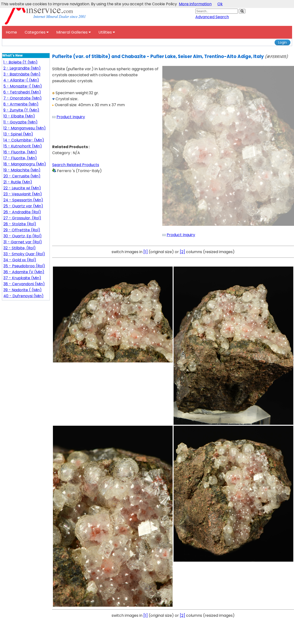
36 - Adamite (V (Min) (23, 272)
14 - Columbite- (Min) (23, 140)
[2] (182, 252)
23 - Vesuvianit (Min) (22, 194)
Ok (220, 4)
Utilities (106, 32)
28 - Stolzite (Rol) (19, 224)
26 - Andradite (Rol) (22, 212)
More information (195, 4)
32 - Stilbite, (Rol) (19, 248)
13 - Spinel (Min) (18, 134)
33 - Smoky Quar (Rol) (24, 254)
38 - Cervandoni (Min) (24, 284)
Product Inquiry (71, 117)
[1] (145, 252)
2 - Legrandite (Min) (22, 68)
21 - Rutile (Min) (17, 182)
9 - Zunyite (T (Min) (21, 110)
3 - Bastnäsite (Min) (21, 74)
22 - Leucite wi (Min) (22, 188)
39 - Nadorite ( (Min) (22, 290)
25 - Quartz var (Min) (23, 206)
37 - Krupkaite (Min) (22, 278)
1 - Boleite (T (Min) (20, 62)
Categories (37, 32)
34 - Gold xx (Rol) (19, 260)
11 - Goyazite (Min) (20, 122)
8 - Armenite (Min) (21, 104)
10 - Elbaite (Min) (19, 116)
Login (282, 42)
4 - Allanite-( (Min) (21, 80)
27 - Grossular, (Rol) (22, 218)
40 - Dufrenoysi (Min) (23, 296)
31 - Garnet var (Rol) (22, 242)
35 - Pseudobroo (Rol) (24, 266)
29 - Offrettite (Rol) (21, 230)
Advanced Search (212, 17)
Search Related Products (75, 165)
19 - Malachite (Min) (21, 170)
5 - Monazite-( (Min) (22, 86)
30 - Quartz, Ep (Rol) (22, 236)
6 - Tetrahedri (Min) (22, 92)
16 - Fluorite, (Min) (20, 152)
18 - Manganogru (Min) (24, 164)
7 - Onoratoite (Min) (22, 98)
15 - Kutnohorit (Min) (22, 146)
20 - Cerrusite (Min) (21, 176)
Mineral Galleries (73, 32)
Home (11, 32)
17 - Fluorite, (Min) (20, 158)
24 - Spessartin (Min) (23, 200)
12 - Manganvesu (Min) (24, 128)
